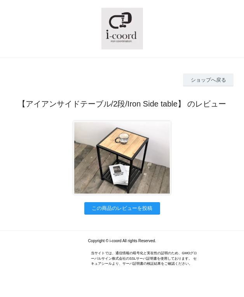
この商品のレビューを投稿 (122, 208)
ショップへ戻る (208, 80)
